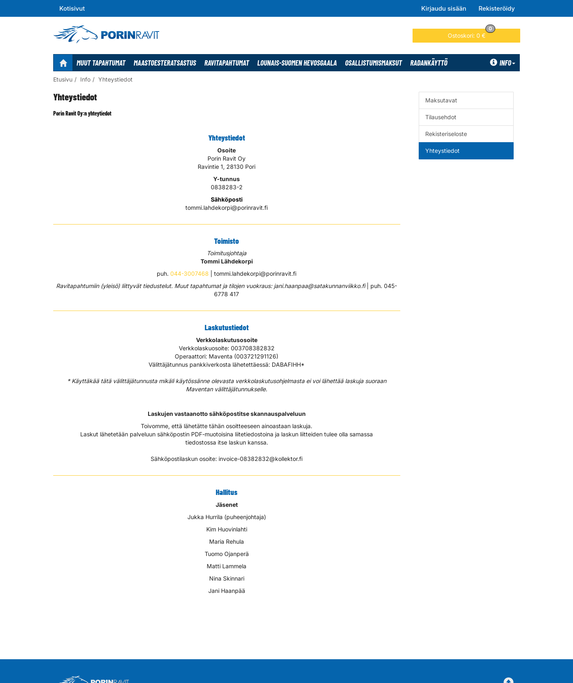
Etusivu (62, 79)
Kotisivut (72, 8)
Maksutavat (441, 100)
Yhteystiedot (115, 79)
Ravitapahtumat (226, 62)
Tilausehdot (440, 116)
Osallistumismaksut (373, 62)
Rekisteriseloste (446, 133)
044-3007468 (189, 273)
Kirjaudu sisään (443, 8)
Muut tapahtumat (101, 62)
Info (502, 62)
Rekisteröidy (496, 8)
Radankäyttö (428, 62)
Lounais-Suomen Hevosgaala (297, 62)
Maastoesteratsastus (165, 62)
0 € (471, 34)
